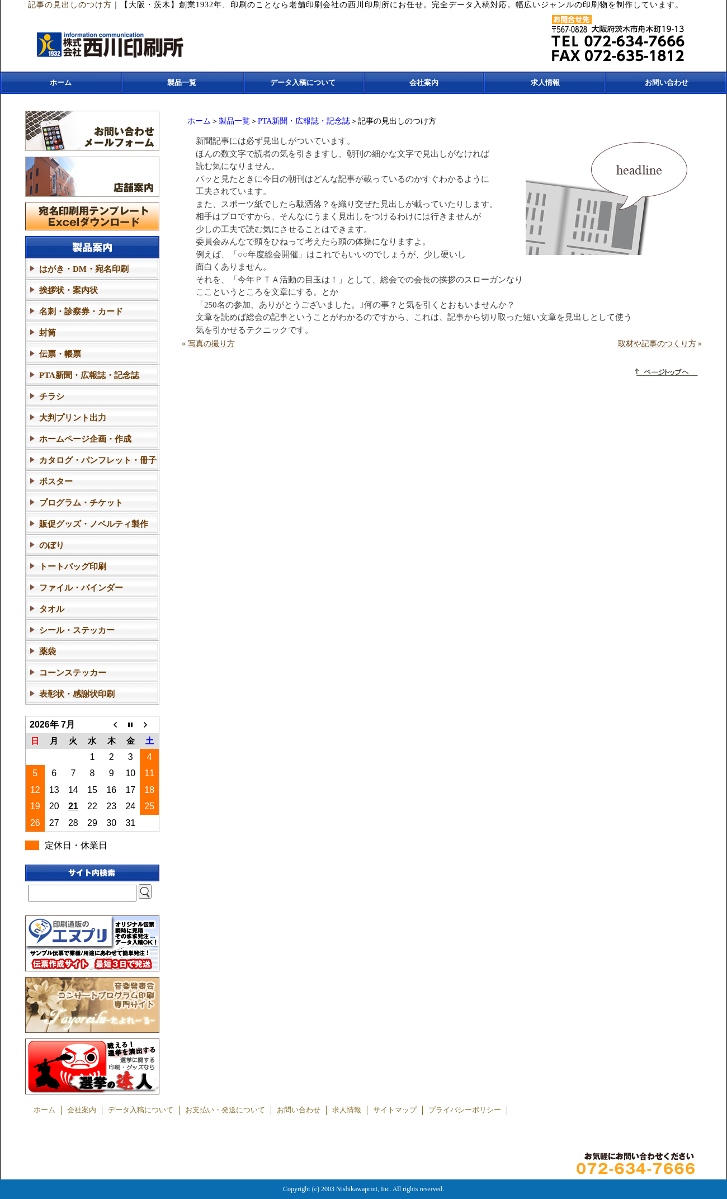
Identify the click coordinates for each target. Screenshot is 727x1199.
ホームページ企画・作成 (85, 439)
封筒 (47, 332)
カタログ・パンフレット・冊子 (98, 460)
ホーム (61, 82)
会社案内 (423, 82)
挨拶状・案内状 (68, 290)
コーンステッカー (72, 672)
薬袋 (47, 651)
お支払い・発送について (225, 1110)
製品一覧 (181, 82)
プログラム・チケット (81, 502)
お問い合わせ (666, 82)
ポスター (56, 481)
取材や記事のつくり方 (657, 343)
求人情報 (545, 82)
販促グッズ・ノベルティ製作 (93, 524)
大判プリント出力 (72, 417)
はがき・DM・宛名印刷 (84, 269)
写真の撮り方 (211, 343)
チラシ (51, 396)
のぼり (51, 545)
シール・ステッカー (77, 630)
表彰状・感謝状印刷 (77, 694)
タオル (51, 609)
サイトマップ (395, 1110)
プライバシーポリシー (464, 1110)
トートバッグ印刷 (72, 566)
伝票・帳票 (60, 354)
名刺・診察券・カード (81, 311)
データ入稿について (303, 82)
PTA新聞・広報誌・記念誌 (304, 121)
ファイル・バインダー (81, 587)
